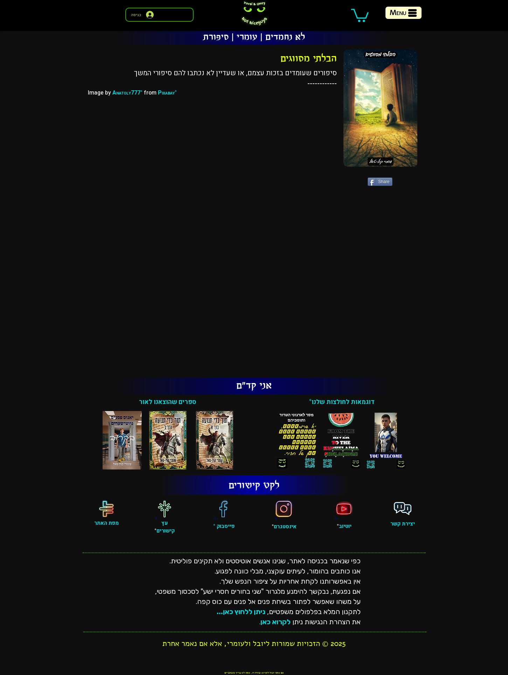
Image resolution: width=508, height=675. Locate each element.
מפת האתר (106, 523)
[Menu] (403, 13)
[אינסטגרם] (284, 508)
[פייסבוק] (223, 508)
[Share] (380, 182)
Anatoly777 (126, 93)
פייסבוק (225, 526)
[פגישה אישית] (402, 508)
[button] (360, 14)
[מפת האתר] (106, 508)
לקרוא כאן (275, 622)
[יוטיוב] (344, 508)
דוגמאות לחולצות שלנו (342, 402)
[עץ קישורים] (164, 508)
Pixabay (166, 93)
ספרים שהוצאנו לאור (167, 402)
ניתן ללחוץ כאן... (241, 611)
